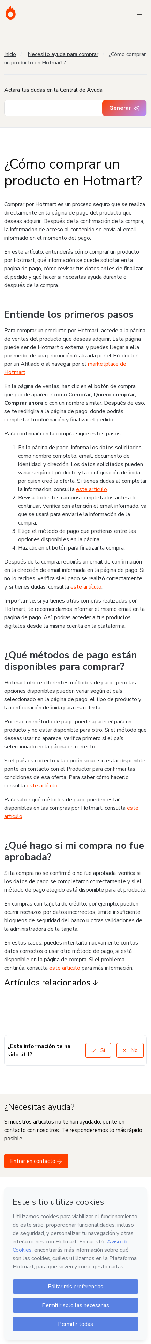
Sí (98, 1050)
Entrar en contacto (36, 1161)
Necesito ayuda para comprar (63, 54)
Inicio (10, 54)
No (130, 1050)
